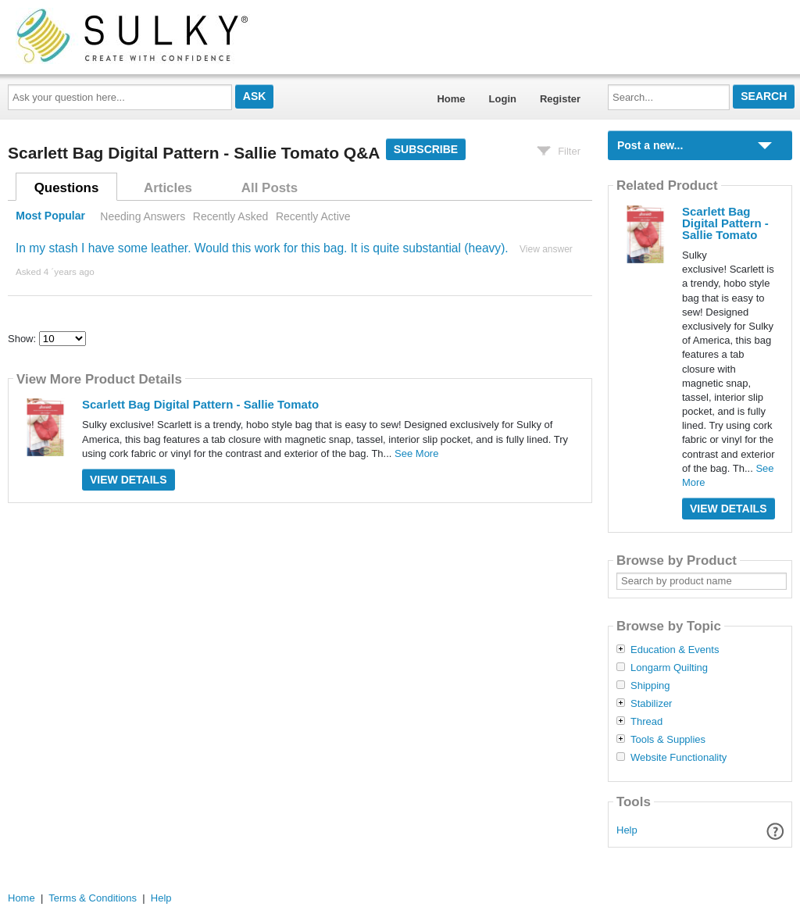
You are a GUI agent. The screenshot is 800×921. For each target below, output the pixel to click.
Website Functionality (678, 757)
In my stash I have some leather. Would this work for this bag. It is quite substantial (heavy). (262, 248)
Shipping (650, 685)
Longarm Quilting (669, 667)
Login (502, 99)
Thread (646, 721)
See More (416, 453)
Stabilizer (651, 703)
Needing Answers (142, 216)
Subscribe (426, 149)
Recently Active (313, 216)
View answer (546, 249)
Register (560, 99)
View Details (128, 479)
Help (627, 830)
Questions (66, 187)
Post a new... (650, 145)
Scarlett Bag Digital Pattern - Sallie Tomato (200, 404)
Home (451, 99)
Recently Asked (230, 216)
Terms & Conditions (92, 898)
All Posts (269, 187)
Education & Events (674, 649)
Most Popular (50, 216)
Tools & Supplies (667, 739)
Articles (168, 187)
